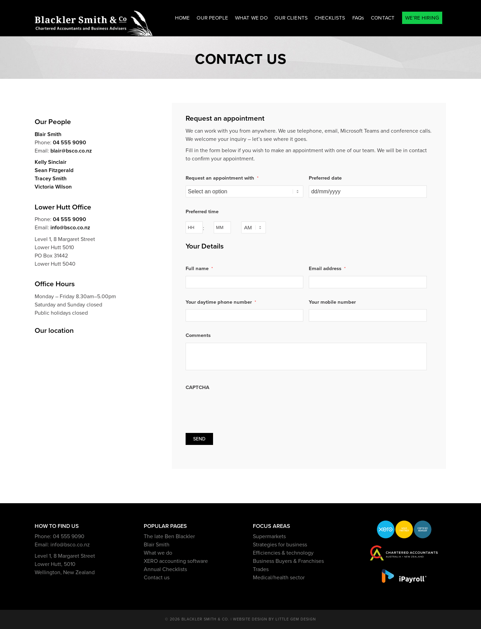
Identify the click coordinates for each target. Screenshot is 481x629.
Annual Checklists (165, 569)
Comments (198, 335)
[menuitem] (182, 18)
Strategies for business (280, 544)
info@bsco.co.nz (70, 227)
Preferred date (325, 178)
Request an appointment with (222, 178)
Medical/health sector (279, 577)
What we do (158, 552)
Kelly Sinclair (51, 162)
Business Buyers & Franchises (288, 561)
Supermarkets (269, 536)
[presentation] (238, 408)
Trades (261, 569)
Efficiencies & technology (283, 552)
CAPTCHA (197, 387)
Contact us (156, 577)
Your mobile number (332, 302)
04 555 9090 (69, 142)
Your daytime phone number (221, 302)
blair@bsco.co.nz (71, 150)
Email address (327, 268)
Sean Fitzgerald (54, 170)
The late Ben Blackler (169, 536)
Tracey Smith (51, 178)
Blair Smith (48, 134)
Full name (199, 268)
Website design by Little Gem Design (274, 619)
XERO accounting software (176, 561)
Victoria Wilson (53, 186)
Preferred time (202, 212)
